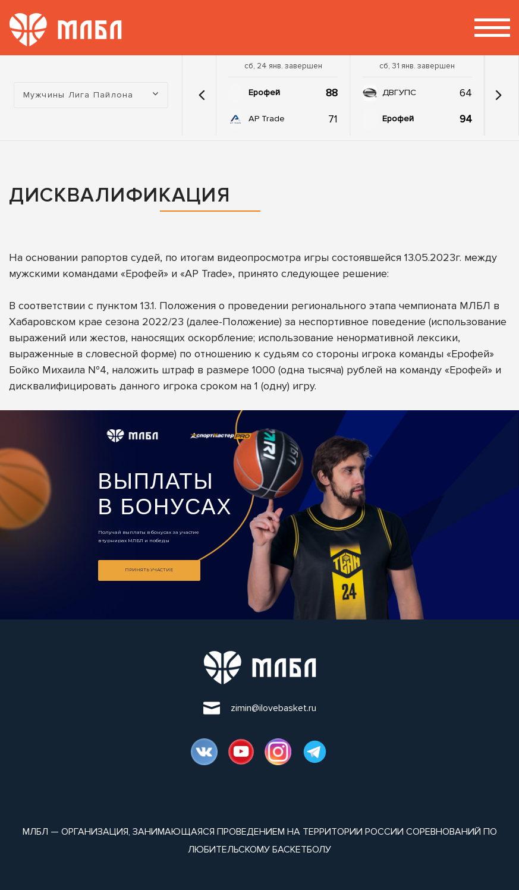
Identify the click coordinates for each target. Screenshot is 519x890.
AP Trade (267, 119)
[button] (202, 95)
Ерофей (264, 92)
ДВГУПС (399, 92)
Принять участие (149, 570)
